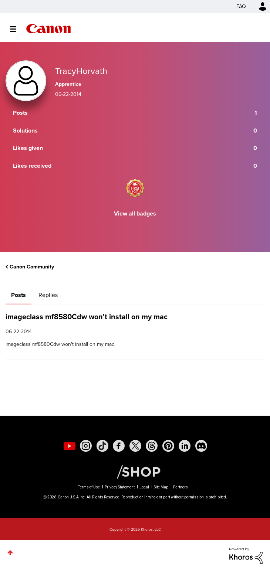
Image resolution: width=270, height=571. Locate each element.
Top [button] (10, 552)
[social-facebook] (119, 446)
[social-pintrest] (168, 446)
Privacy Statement (120, 487)
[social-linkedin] (184, 446)
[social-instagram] (86, 446)
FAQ (241, 6)
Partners (180, 487)
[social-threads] (152, 446)
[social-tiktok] (102, 446)
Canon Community (48, 29)
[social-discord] (201, 446)
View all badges (135, 213)
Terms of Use (89, 487)
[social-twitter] (135, 446)
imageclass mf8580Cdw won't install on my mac (87, 316)
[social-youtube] (69, 446)
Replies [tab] (48, 295)
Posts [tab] (18, 295)
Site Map (161, 487)
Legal (144, 487)
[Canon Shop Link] (135, 471)
